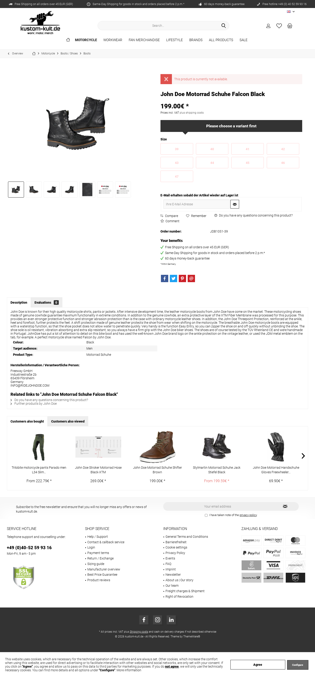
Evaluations (47, 302)
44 (212, 163)
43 (177, 163)
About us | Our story (179, 580)
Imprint (171, 569)
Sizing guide (95, 564)
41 (247, 149)
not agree (172, 666)
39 (177, 149)
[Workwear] (112, 40)
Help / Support (97, 536)
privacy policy (248, 515)
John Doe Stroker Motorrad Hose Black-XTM (98, 470)
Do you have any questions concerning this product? (253, 215)
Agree (257, 664)
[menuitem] (290, 25)
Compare (169, 216)
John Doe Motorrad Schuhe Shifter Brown (157, 470)
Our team (172, 585)
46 (283, 163)
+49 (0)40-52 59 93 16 (29, 547)
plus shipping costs (192, 112)
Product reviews (98, 580)
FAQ (168, 564)
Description (19, 302)
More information (129, 670)
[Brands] (196, 40)
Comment (169, 221)
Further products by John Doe (34, 403)
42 (283, 149)
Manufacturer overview (103, 569)
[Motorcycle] (86, 40)
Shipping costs (139, 631)
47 (177, 176)
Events (170, 558)
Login (91, 547)
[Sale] (243, 40)
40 (212, 149)
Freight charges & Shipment (185, 591)
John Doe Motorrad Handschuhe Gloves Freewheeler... (276, 470)
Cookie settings (176, 547)
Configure (297, 665)
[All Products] (221, 40)
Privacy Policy (175, 553)
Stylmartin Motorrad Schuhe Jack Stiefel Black (216, 470)
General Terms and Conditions (187, 536)
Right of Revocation (179, 596)
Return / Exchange (100, 558)
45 (247, 163)
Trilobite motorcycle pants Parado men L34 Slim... (39, 470)
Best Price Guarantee (102, 574)
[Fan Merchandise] (144, 40)
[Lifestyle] (174, 40)
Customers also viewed (68, 421)
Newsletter (173, 574)
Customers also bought (27, 421)
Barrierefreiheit (176, 542)
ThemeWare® (191, 636)
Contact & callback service (105, 542)
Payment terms (98, 553)
